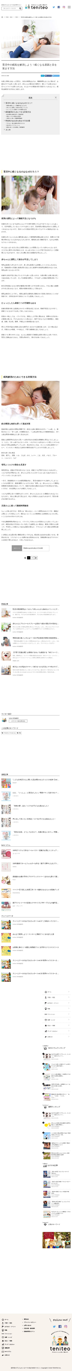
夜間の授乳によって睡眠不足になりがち (16, 105)
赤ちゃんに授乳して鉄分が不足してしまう (17, 107)
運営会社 (26, 1319)
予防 (20, 733)
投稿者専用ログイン (29, 1331)
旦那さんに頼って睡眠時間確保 (14, 118)
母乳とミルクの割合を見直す (13, 116)
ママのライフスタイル (9, 733)
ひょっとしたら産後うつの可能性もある (16, 109)
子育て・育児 (9, 17)
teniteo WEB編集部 (14, 718)
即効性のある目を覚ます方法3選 (18, 121)
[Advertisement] (15, 752)
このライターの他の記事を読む (18, 721)
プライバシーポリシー (30, 1322)
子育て (17, 17)
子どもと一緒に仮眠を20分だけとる (15, 123)
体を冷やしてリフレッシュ (13, 125)
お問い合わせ (27, 1325)
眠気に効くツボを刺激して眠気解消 (15, 127)
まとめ (8, 130)
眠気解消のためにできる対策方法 (18, 112)
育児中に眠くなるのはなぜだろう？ (19, 103)
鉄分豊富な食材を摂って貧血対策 (14, 114)
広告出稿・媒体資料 (29, 1328)
